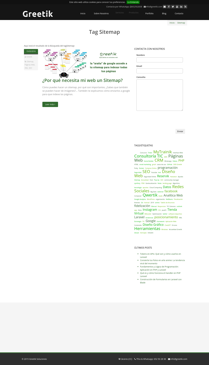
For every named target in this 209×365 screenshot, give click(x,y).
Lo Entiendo (133, 2)
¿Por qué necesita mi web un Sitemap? (82, 80)
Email (139, 66)
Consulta (140, 77)
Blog (164, 13)
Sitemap (181, 22)
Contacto (179, 13)
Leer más (50, 104)
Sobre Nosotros (101, 13)
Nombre (140, 55)
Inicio (82, 13)
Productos (134, 12)
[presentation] (156, 123)
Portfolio (149, 13)
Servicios (120, 12)
